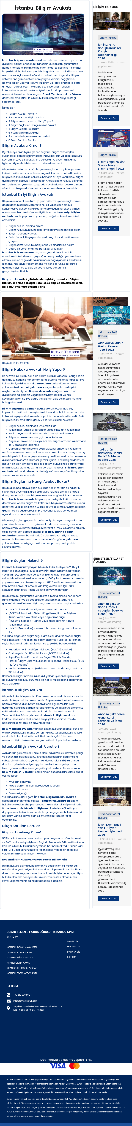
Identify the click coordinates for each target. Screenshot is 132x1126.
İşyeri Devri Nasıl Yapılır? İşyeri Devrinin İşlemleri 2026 (110, 830)
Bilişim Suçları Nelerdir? (23, 129)
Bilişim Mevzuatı (40, 391)
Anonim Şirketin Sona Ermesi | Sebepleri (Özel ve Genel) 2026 (111, 609)
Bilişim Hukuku (108, 38)
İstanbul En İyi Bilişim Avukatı (26, 117)
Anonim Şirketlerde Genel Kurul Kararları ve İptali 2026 (111, 719)
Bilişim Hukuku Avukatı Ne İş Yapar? (30, 121)
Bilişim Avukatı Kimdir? (22, 114)
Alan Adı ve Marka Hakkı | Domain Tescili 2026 (110, 346)
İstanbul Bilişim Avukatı (23, 133)
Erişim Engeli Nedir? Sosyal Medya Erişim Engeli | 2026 (111, 165)
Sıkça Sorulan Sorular (22, 140)
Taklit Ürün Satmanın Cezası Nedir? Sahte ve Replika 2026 (110, 454)
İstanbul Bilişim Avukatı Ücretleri (29, 136)
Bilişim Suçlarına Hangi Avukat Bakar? (32, 125)
